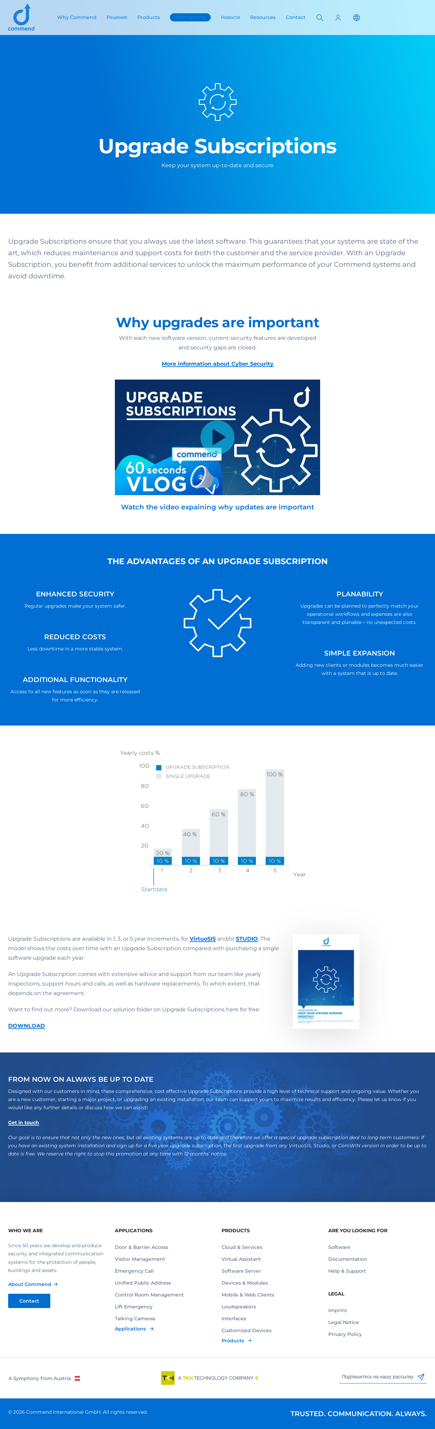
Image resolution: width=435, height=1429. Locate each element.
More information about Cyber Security (218, 364)
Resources (263, 17)
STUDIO (247, 939)
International (190, 17)
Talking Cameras (135, 1318)
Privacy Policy (345, 1334)
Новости (230, 17)
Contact (296, 17)
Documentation (347, 1259)
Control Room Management (149, 1295)
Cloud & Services (242, 1247)
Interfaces (234, 1318)
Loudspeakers (239, 1307)
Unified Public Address (143, 1283)
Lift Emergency (134, 1307)
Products (148, 17)
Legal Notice (343, 1322)
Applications (131, 1329)
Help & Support (347, 1271)
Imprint (337, 1310)
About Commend (29, 1284)
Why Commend (77, 17)
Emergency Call (134, 1271)
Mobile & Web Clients (248, 1295)
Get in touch (23, 1122)
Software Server (241, 1271)
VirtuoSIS (203, 939)
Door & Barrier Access (141, 1247)
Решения (117, 17)
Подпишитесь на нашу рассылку (383, 1377)
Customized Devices (247, 1330)
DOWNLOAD (26, 1026)
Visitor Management (140, 1259)
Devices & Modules (245, 1283)
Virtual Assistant (241, 1259)
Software (339, 1247)
